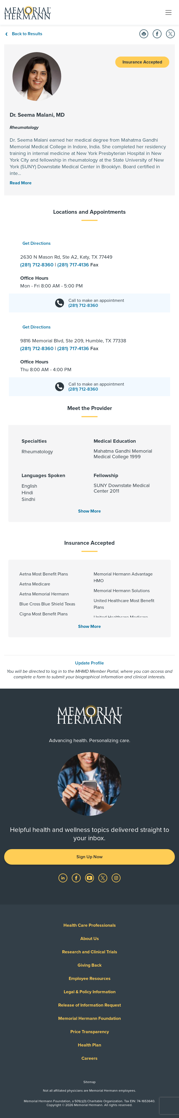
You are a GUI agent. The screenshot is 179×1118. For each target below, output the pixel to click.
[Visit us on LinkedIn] (63, 877)
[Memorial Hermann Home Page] (27, 12)
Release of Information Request (89, 1005)
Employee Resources (90, 978)
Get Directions (36, 243)
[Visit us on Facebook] (77, 877)
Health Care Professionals (89, 925)
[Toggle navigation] (168, 12)
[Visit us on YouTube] (90, 877)
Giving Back (90, 965)
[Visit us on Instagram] (116, 877)
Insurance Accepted (142, 62)
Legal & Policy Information (90, 992)
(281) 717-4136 (73, 265)
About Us (89, 938)
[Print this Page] (143, 33)
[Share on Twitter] (170, 33)
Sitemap (89, 1082)
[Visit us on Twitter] (103, 877)
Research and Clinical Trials (89, 952)
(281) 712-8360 (37, 265)
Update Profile (89, 663)
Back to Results (23, 33)
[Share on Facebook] (157, 33)
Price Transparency (89, 1032)
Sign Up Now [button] (89, 857)
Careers (89, 1058)
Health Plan (89, 1045)
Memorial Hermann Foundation (89, 1018)
